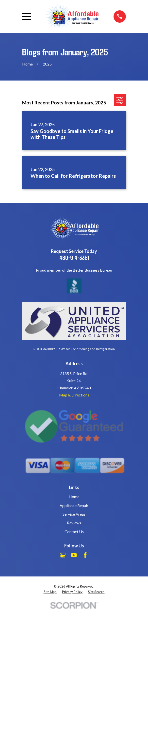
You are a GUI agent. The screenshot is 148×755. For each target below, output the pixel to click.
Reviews (74, 522)
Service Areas (74, 514)
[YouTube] (74, 555)
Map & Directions (74, 395)
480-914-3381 (74, 257)
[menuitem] (50, 592)
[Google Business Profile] (63, 555)
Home (74, 496)
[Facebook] (85, 555)
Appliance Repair (74, 505)
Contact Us (74, 531)
